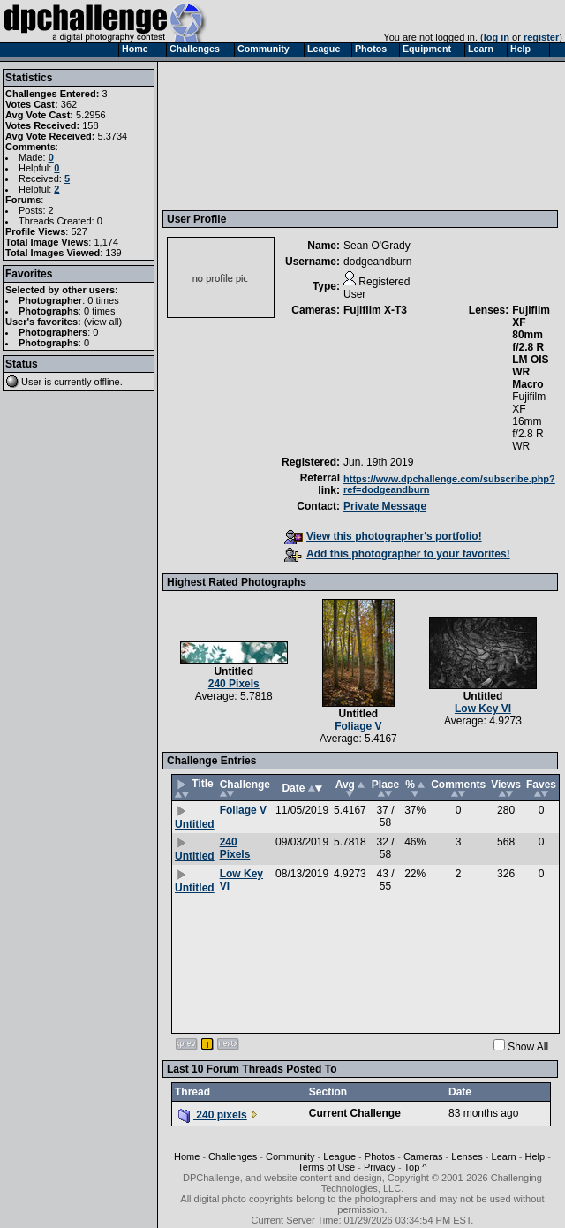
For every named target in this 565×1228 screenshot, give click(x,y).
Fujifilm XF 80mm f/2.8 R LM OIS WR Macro (531, 347)
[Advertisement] (249, 135)
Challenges (232, 1156)
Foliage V (358, 726)
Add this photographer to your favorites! (397, 554)
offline (107, 381)
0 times (102, 300)
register (541, 37)
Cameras (423, 1156)
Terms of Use (326, 1167)
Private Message (384, 506)
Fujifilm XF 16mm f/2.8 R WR (529, 421)
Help (534, 1156)
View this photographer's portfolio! (383, 536)
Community (290, 1156)
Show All (528, 1047)
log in (496, 37)
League (339, 1156)
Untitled (233, 671)
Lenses (466, 1156)
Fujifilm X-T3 (375, 310)
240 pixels (212, 1115)
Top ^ (415, 1167)
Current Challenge (355, 1113)
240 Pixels (234, 684)
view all (103, 321)
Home (187, 1156)
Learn (504, 1156)
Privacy (380, 1167)
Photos (380, 1156)
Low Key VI (483, 708)
